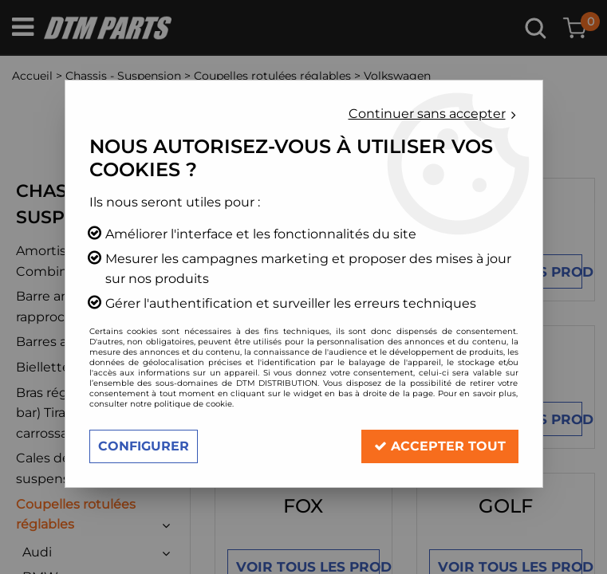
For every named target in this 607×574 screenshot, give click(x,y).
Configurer (143, 446)
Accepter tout (440, 446)
